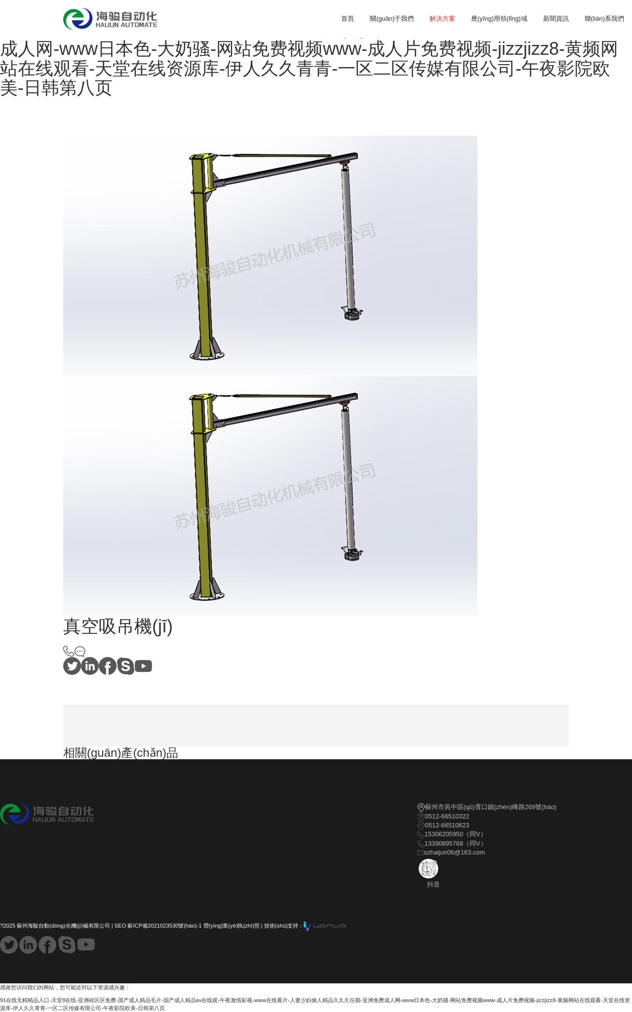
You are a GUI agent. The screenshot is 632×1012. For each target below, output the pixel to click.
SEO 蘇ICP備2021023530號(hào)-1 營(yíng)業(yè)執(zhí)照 (187, 926)
